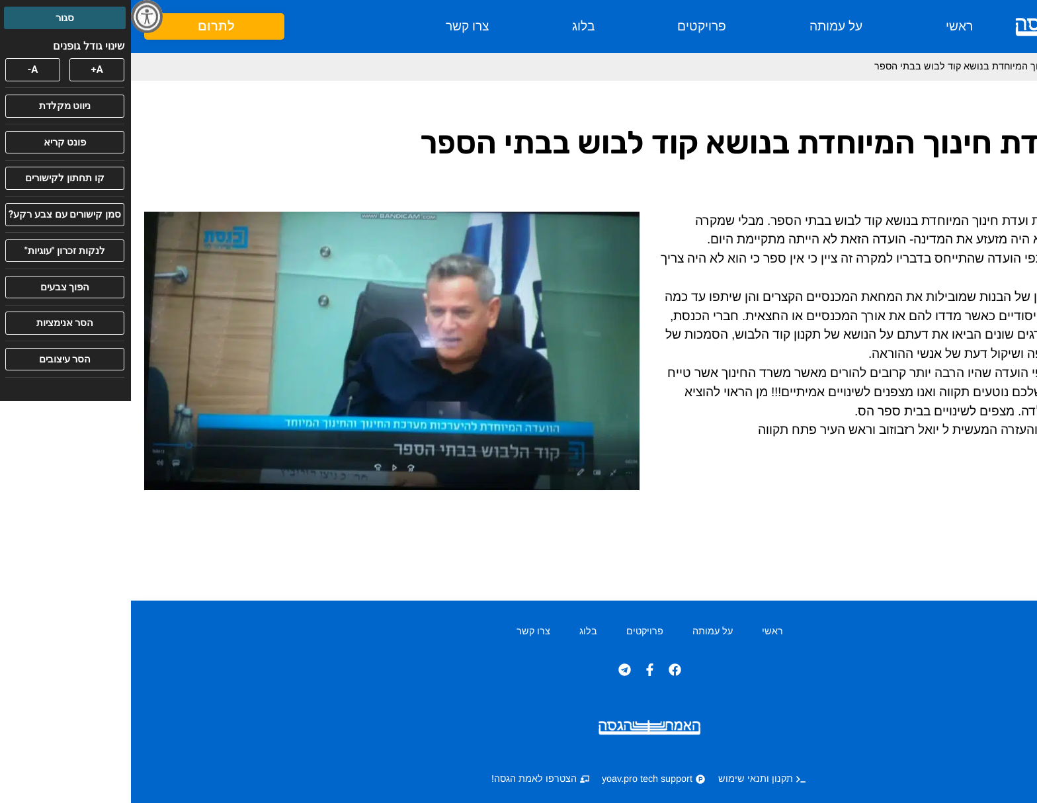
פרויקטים (570, 26)
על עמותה (705, 26)
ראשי (828, 26)
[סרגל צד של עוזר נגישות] (16, 16)
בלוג (452, 26)
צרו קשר (336, 26)
